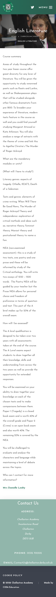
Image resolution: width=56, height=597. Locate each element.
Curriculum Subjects (31, 36)
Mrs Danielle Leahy (14, 488)
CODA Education (11, 587)
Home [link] (14, 36)
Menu (43, 7)
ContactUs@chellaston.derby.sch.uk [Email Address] (33, 563)
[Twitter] (32, 8)
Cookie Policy (13, 576)
